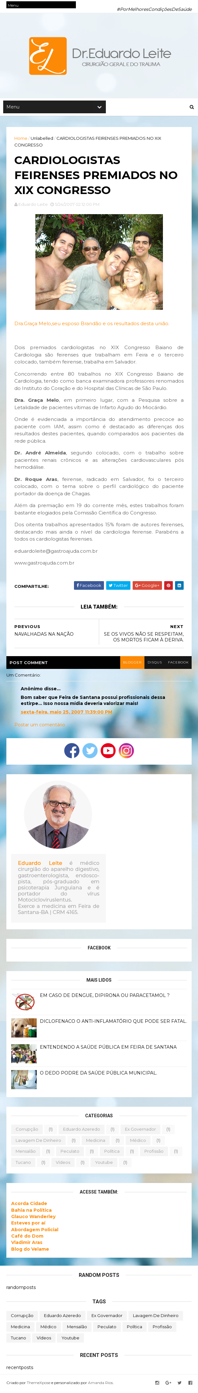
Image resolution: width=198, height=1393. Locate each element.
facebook (178, 664)
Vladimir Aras (26, 1244)
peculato (70, 1153)
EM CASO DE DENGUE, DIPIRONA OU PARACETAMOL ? (105, 997)
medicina (95, 1141)
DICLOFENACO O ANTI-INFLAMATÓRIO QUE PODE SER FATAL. (113, 1023)
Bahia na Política (31, 1212)
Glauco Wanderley (33, 1218)
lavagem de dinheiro (38, 1141)
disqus (154, 664)
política (112, 1153)
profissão (154, 1153)
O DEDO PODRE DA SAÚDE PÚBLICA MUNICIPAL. (98, 1074)
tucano (23, 1163)
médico (138, 1141)
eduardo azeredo (81, 1130)
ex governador (140, 1130)
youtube (104, 1163)
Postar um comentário (39, 727)
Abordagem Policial (34, 1231)
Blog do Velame (30, 1251)
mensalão (26, 1153)
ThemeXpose (38, 1384)
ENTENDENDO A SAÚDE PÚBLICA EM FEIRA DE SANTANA (108, 1049)
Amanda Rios (100, 1384)
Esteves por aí (28, 1225)
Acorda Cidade (29, 1205)
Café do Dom (27, 1237)
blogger (131, 664)
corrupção (27, 1130)
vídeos (63, 1163)
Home (20, 138)
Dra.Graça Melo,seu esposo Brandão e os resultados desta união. (91, 325)
